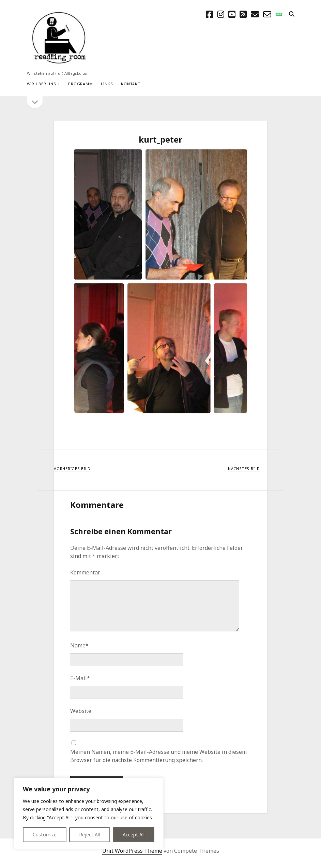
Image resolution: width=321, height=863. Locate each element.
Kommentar (85, 572)
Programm (80, 83)
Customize (45, 834)
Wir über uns (41, 83)
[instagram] (220, 14)
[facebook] (209, 14)
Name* (79, 645)
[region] (89, 813)
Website (80, 711)
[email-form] (267, 14)
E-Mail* (80, 678)
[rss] (243, 14)
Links (107, 83)
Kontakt (130, 83)
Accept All (133, 834)
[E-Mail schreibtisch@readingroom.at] (255, 14)
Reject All (89, 834)
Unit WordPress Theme (132, 850)
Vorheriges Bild (72, 468)
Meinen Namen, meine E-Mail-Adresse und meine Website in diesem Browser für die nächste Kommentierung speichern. (158, 756)
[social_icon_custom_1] (278, 14)
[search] (292, 14)
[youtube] (231, 14)
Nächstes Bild (244, 468)
